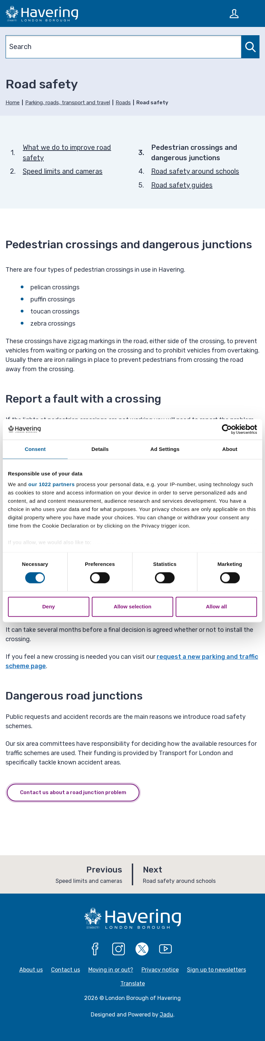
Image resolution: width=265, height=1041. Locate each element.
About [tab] (229, 449)
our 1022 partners (51, 484)
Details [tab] (100, 449)
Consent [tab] (35, 449)
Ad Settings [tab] (164, 449)
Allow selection (132, 606)
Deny (48, 606)
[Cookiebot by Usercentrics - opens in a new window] (227, 429)
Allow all (216, 606)
